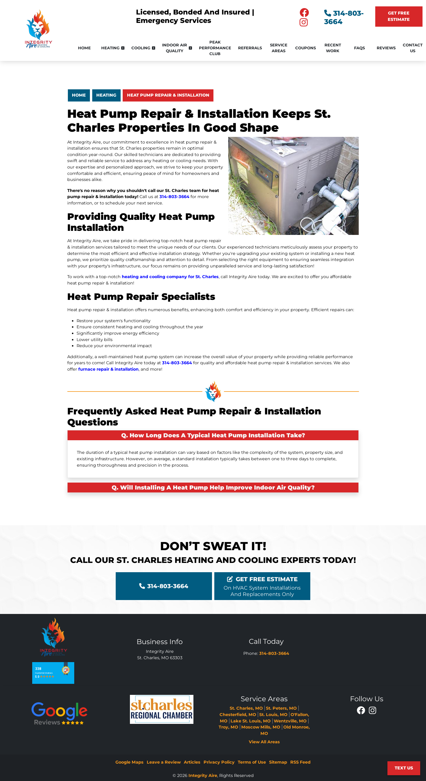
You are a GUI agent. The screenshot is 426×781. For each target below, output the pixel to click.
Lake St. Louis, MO (251, 721)
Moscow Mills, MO (260, 727)
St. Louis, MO (273, 714)
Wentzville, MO (290, 721)
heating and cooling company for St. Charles (170, 276)
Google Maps (129, 762)
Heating (106, 95)
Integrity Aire (202, 775)
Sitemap (278, 762)
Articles (192, 762)
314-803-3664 (174, 196)
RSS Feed (300, 762)
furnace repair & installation (108, 369)
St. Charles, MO (246, 708)
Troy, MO (228, 727)
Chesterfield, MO (238, 714)
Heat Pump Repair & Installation (168, 95)
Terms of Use (252, 762)
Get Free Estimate (399, 16)
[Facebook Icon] (361, 710)
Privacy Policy (219, 762)
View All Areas (264, 741)
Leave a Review (164, 762)
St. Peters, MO (281, 708)
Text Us (404, 768)
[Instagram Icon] (372, 710)
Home (79, 95)
